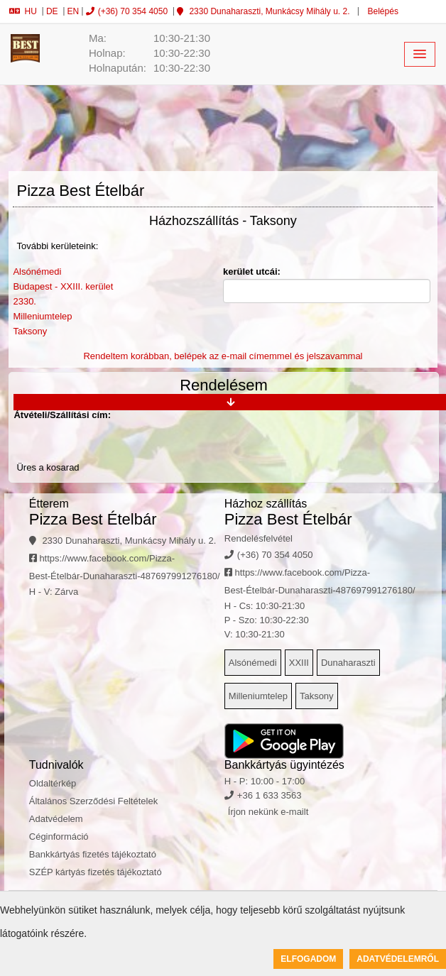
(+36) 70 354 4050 (127, 11)
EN (73, 11)
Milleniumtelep (42, 316)
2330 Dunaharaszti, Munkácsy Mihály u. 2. (263, 11)
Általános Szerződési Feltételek (93, 801)
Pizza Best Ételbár (93, 519)
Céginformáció (59, 836)
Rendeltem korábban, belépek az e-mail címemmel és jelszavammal (222, 356)
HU (23, 11)
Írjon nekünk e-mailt (268, 811)
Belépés (381, 11)
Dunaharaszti (348, 662)
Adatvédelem (56, 818)
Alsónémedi (37, 271)
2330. (24, 301)
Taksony (30, 331)
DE (52, 11)
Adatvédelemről (398, 959)
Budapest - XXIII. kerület (63, 286)
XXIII (299, 662)
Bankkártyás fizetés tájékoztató (92, 854)
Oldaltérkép (52, 783)
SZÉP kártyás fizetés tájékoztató (95, 872)
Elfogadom (308, 959)
